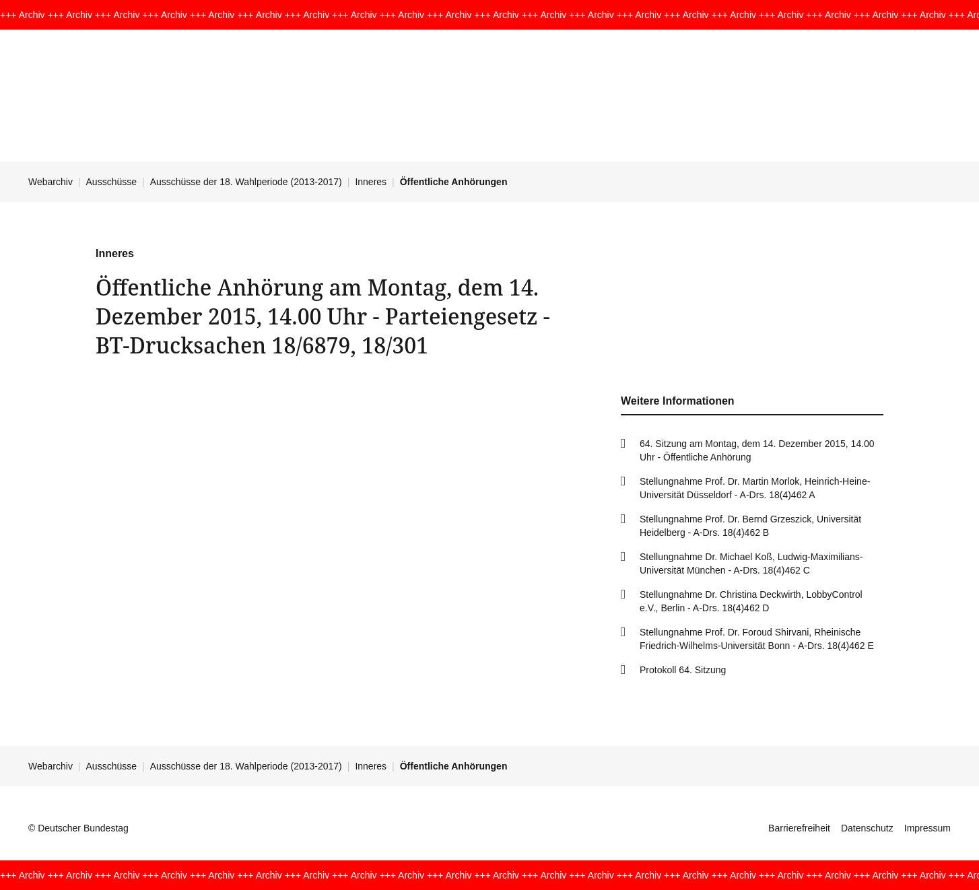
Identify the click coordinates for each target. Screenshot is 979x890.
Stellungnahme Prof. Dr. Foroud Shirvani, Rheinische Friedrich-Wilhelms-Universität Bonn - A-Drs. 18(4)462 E (757, 639)
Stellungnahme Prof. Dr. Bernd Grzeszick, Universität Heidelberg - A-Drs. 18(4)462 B (750, 526)
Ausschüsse (111, 181)
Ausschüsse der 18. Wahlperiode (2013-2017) (246, 181)
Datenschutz (867, 828)
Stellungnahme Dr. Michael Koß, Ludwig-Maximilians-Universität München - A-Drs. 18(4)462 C (751, 563)
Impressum (927, 828)
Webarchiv (50, 181)
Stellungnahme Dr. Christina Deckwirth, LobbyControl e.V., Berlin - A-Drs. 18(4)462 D (751, 601)
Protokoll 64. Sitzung (683, 669)
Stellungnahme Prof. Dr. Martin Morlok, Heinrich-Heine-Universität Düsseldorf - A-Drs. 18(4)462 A (755, 488)
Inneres (370, 181)
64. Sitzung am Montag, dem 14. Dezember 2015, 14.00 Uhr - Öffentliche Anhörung (757, 450)
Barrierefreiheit (799, 828)
